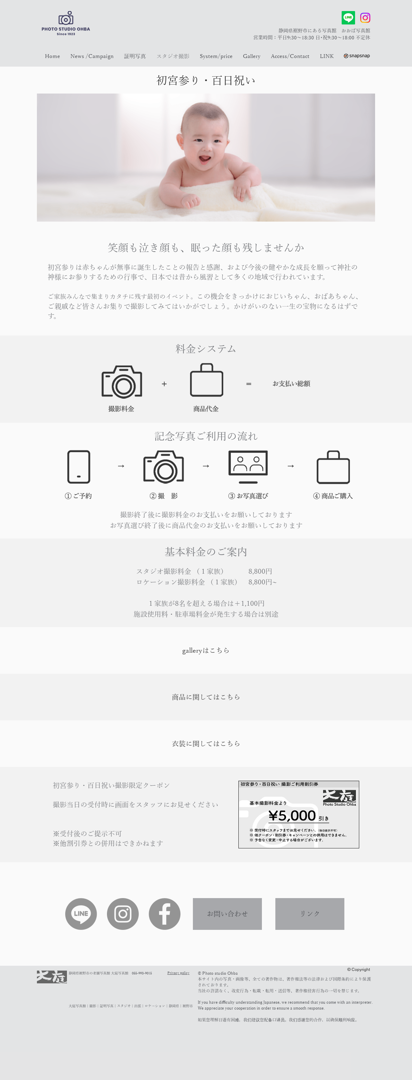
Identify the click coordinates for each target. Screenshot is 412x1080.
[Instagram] (365, 18)
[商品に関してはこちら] (206, 697)
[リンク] (309, 914)
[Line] (348, 18)
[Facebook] (164, 914)
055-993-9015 (142, 973)
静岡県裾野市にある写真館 (309, 30)
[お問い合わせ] (227, 914)
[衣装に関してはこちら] (206, 744)
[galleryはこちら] (206, 650)
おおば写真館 (355, 30)
